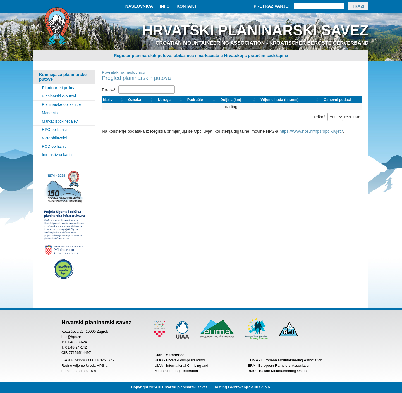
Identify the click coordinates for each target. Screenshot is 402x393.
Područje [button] (195, 99)
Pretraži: (110, 89)
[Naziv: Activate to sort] (114, 99)
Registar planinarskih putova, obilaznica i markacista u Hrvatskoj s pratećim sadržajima (201, 55)
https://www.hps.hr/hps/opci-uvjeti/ (311, 131)
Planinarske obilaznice (61, 104)
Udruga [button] (164, 99)
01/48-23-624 (76, 342)
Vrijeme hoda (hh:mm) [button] (279, 99)
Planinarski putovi (59, 87)
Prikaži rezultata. (338, 117)
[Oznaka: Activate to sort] (142, 99)
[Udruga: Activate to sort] (171, 99)
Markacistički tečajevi (60, 121)
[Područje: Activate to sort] (202, 99)
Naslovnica (139, 6)
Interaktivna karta (57, 155)
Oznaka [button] (134, 99)
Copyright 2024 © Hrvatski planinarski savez (169, 387)
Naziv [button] (108, 99)
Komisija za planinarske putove (63, 77)
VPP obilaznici (54, 138)
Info (165, 6)
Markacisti (50, 113)
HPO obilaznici (55, 129)
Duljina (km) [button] (231, 99)
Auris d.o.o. (261, 387)
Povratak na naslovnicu (123, 72)
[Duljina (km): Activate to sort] (239, 99)
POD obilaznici (55, 146)
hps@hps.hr (71, 337)
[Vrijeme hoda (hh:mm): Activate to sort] (290, 99)
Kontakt (186, 6)
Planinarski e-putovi (59, 96)
